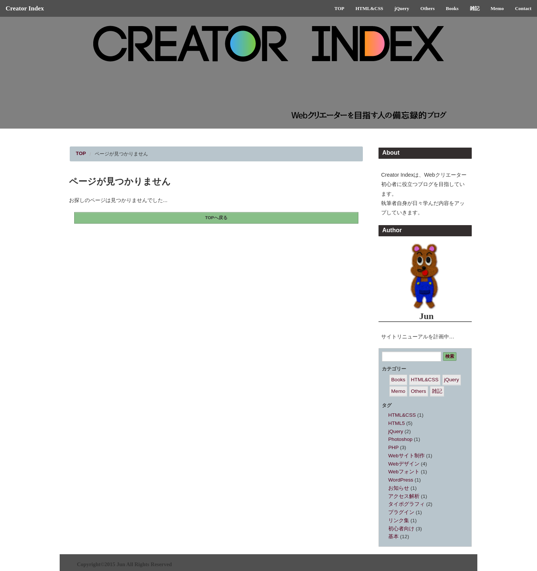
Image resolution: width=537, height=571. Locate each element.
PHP (393, 447)
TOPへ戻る (216, 217)
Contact (523, 8)
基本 (393, 536)
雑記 (475, 8)
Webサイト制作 (406, 455)
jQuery (402, 8)
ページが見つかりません (121, 154)
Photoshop (400, 439)
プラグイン (401, 512)
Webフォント (404, 471)
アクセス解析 (404, 496)
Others (427, 8)
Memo (497, 8)
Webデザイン (404, 464)
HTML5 (396, 423)
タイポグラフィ (406, 504)
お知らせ (398, 488)
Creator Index (25, 8)
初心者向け (401, 528)
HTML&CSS (369, 8)
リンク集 (398, 520)
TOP (340, 8)
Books (452, 8)
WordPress (400, 480)
